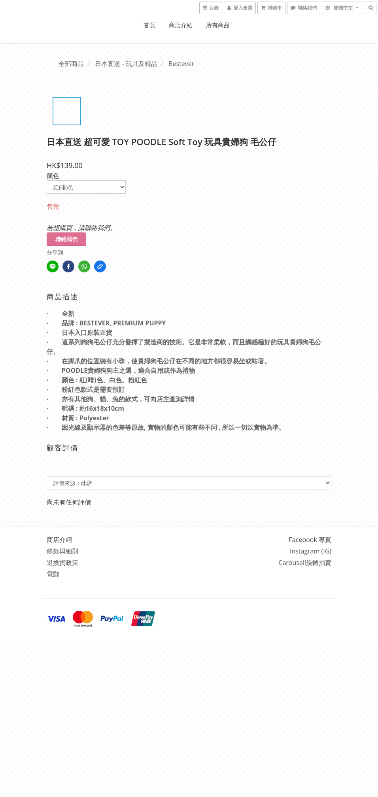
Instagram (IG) (310, 551)
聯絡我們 (66, 239)
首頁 (149, 25)
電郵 (53, 574)
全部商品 (71, 63)
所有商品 (218, 25)
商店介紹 (181, 25)
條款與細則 (62, 551)
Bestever (181, 63)
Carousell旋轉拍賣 (304, 562)
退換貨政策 (62, 562)
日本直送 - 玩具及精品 (126, 63)
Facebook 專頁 (310, 539)
